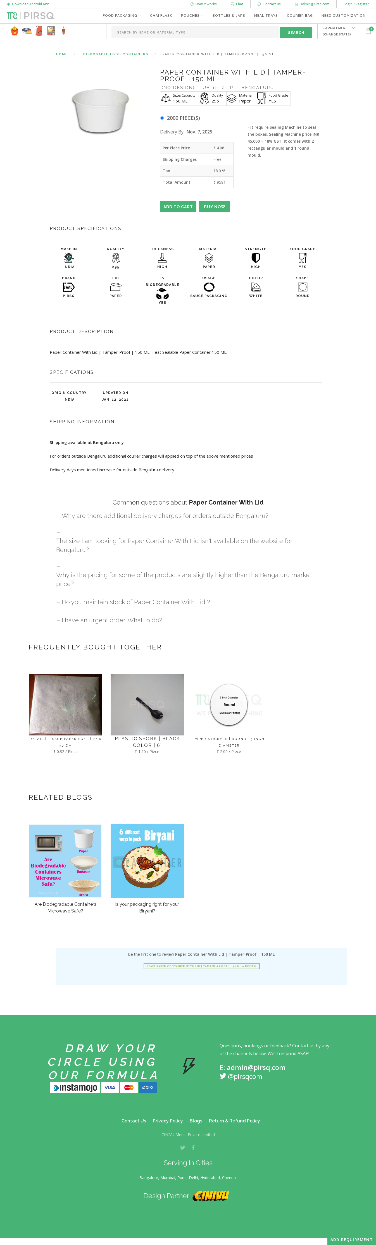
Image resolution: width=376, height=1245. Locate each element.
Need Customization (344, 16)
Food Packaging (119, 16)
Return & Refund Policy (234, 1121)
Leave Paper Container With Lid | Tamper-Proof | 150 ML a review (201, 966)
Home (62, 54)
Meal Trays (266, 16)
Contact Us (269, 4)
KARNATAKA (336, 31)
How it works (204, 4)
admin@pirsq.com (312, 4)
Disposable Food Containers (116, 54)
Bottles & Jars (228, 16)
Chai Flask (160, 16)
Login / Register (356, 4)
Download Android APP (28, 4)
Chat (237, 4)
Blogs (196, 1121)
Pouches (189, 16)
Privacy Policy (168, 1121)
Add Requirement (351, 1239)
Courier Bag (300, 16)
